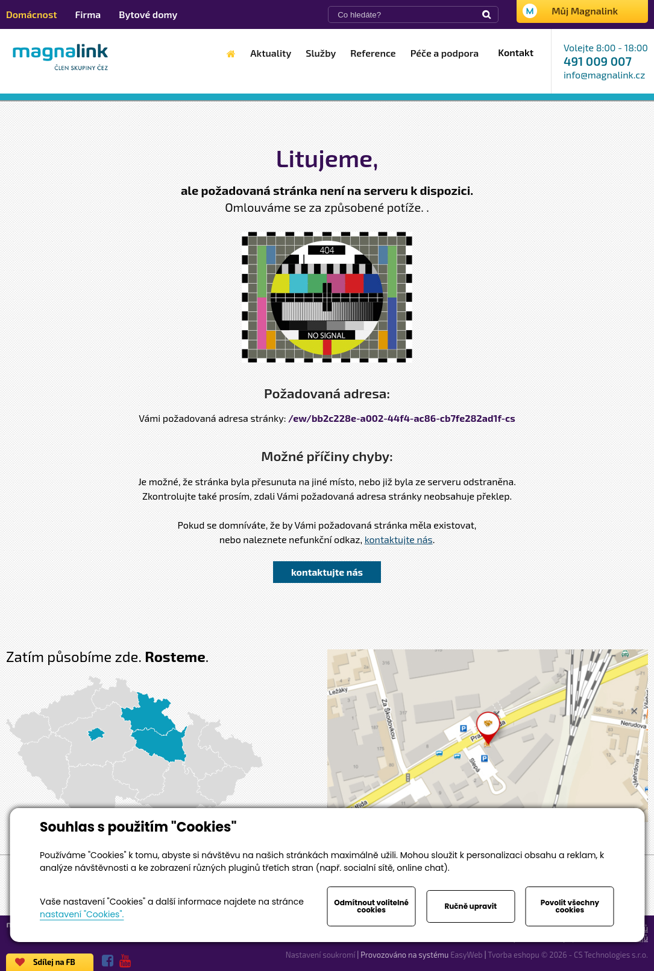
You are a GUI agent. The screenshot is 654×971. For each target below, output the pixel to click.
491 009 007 (598, 61)
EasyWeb (466, 955)
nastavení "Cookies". (82, 914)
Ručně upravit (470, 906)
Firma (88, 14)
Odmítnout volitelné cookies (371, 906)
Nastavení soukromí (321, 955)
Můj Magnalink (585, 10)
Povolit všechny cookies (570, 906)
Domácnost (31, 14)
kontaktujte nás (399, 539)
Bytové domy (148, 14)
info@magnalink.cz (604, 74)
